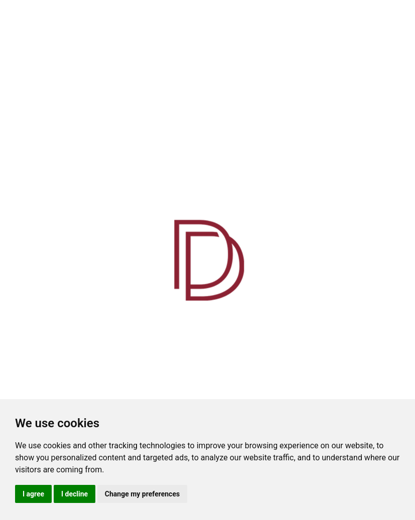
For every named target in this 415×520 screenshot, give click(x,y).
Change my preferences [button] (142, 494)
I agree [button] (33, 494)
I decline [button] (74, 494)
